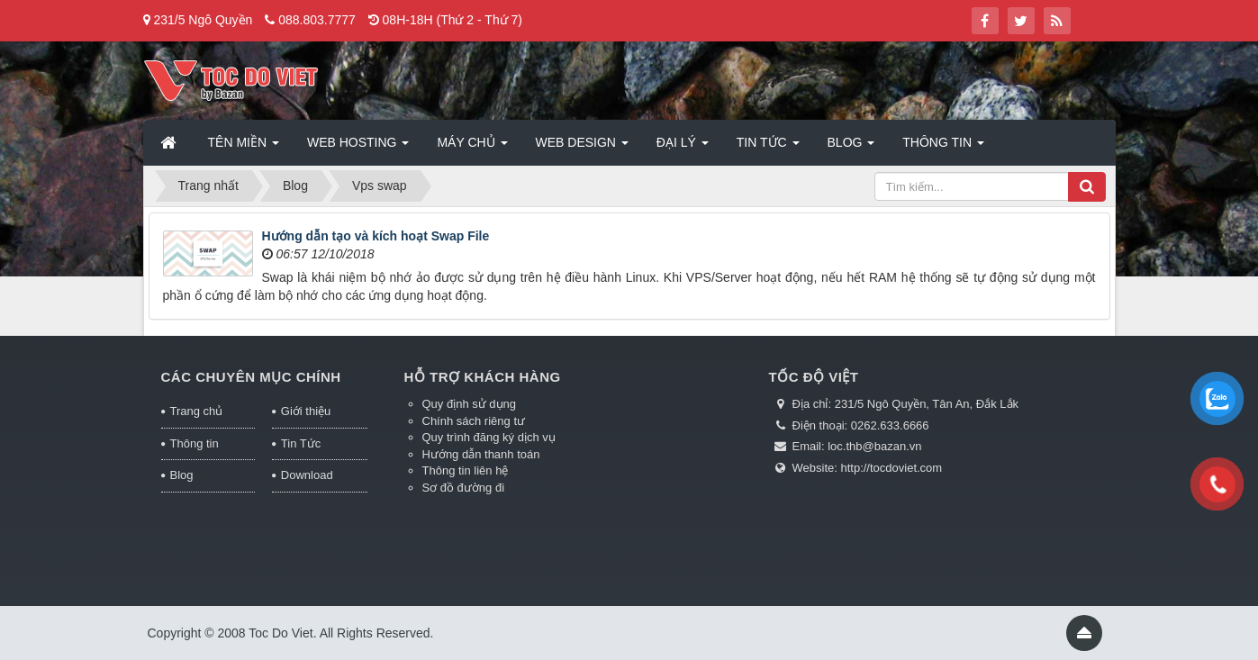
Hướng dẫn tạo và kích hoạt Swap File (376, 236)
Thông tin (194, 443)
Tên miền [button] (243, 147)
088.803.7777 (317, 20)
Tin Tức (301, 443)
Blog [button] (851, 147)
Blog (182, 475)
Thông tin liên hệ (465, 470)
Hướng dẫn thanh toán (481, 454)
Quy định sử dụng (469, 404)
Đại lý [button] (682, 147)
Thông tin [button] (943, 147)
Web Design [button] (582, 147)
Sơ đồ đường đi (463, 487)
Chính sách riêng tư (474, 421)
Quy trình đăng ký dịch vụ (489, 437)
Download (307, 475)
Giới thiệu (305, 411)
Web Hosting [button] (358, 147)
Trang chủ (196, 411)
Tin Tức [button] (768, 147)
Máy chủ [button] (472, 147)
